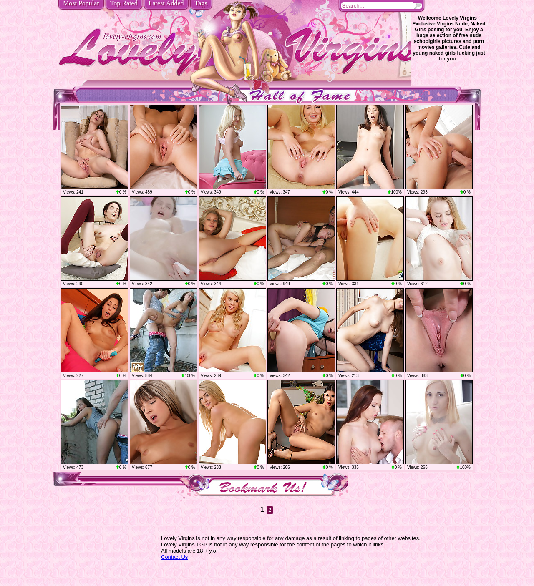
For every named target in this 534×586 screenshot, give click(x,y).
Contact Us (174, 557)
